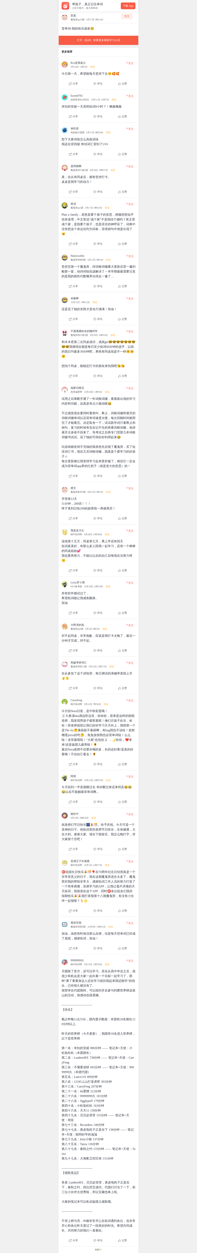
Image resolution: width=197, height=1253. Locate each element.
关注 (126, 16)
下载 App (128, 5)
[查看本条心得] (98, 72)
